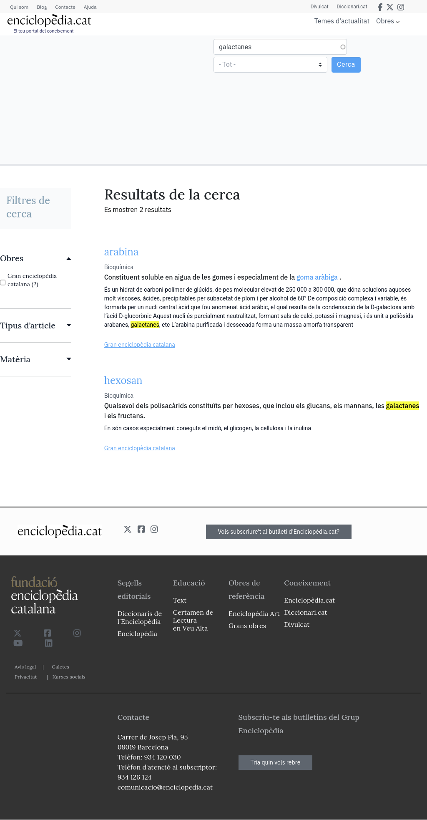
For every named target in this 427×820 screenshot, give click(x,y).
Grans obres (247, 625)
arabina (121, 251)
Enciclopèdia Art (254, 613)
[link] (35, 258)
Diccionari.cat (352, 7)
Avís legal (25, 667)
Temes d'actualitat (341, 21)
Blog (42, 7)
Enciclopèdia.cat (309, 600)
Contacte (65, 7)
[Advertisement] (108, 99)
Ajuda (90, 7)
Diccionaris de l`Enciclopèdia (140, 617)
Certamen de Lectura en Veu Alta (193, 620)
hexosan (123, 380)
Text (180, 600)
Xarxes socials (69, 677)
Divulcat (320, 7)
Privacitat (26, 677)
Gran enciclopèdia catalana (139, 344)
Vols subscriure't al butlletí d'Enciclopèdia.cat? (279, 531)
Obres (385, 21)
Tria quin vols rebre (276, 762)
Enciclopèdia (137, 633)
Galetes (60, 667)
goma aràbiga (317, 277)
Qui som (19, 7)
